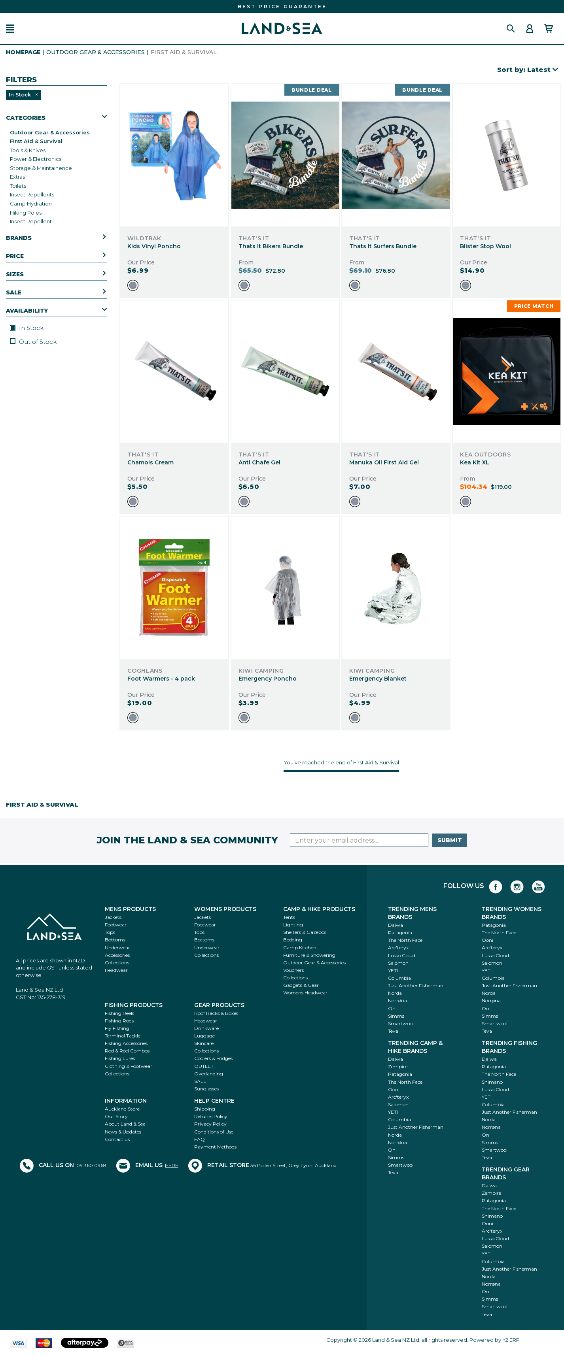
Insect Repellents (32, 194)
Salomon (398, 963)
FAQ (199, 1139)
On (392, 1008)
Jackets (113, 917)
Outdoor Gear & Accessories (95, 52)
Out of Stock (33, 341)
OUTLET (204, 1066)
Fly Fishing (117, 1028)
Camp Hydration (31, 203)
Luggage (204, 1036)
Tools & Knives (27, 150)
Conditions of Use (213, 1132)
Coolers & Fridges (213, 1058)
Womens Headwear (305, 993)
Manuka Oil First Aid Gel (384, 462)
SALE (200, 1081)
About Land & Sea (125, 1124)
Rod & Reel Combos (127, 1051)
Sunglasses (206, 1089)
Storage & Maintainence (41, 168)
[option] (132, 285)
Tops (110, 932)
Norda (395, 993)
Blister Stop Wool (485, 246)
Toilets (18, 186)
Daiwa (395, 925)
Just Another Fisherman (415, 985)
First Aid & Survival (36, 141)
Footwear (116, 925)
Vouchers (293, 970)
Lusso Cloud (401, 955)
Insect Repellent (31, 221)
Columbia (399, 978)
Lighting (293, 925)
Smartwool (401, 1023)
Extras (17, 177)
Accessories (117, 955)
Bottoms (115, 940)
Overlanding (208, 1074)
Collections (117, 963)
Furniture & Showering (309, 955)
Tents (289, 917)
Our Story (116, 1116)
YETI (393, 970)
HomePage (23, 52)
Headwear (116, 970)
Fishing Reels (119, 1013)
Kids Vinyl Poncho (154, 246)
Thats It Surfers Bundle (382, 246)
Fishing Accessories (126, 1043)
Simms (396, 1016)
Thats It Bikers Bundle (270, 246)
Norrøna (397, 1000)
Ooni (487, 940)
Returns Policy (210, 1116)
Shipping (204, 1109)
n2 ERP (511, 1340)
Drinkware (206, 1028)
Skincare (204, 1043)
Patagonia (400, 932)
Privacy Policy (210, 1124)
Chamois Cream (150, 462)
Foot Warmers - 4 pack (161, 678)
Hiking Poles (26, 212)
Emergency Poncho (267, 678)
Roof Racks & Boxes (216, 1013)
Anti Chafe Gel (259, 462)
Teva (393, 1031)
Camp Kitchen (299, 948)
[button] (10, 29)
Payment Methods (215, 1147)
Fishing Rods (119, 1021)
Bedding (292, 940)
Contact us (117, 1139)
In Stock (27, 328)
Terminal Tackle (122, 1036)
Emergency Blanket (378, 678)
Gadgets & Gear (301, 985)
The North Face (405, 940)
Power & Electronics (35, 159)
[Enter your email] (359, 840)
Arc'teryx (398, 948)
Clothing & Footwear (128, 1066)
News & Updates (123, 1132)
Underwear (117, 948)
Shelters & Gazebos (304, 932)
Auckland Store (122, 1109)
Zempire (397, 1066)
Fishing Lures (120, 1058)
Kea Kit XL (474, 462)
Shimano (492, 1082)
